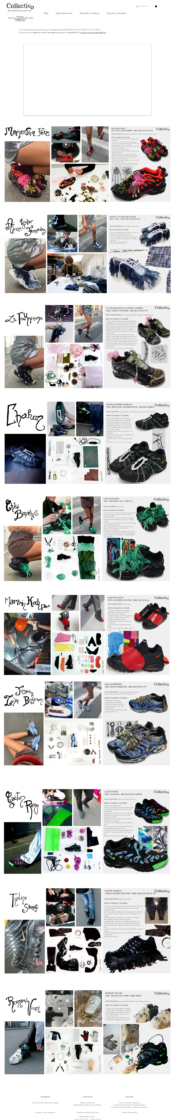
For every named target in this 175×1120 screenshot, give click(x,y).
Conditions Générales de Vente (87, 1112)
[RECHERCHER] (144, 6)
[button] (89, 13)
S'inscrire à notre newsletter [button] (45, 1112)
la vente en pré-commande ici (93, 32)
